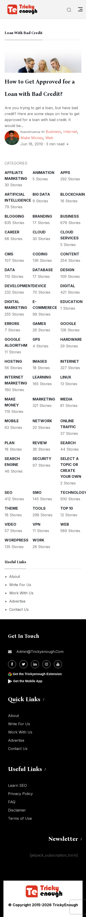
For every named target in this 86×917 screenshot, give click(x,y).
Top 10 (66, 508)
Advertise (17, 601)
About (14, 576)
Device (39, 286)
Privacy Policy (20, 793)
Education (71, 301)
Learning (42, 377)
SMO (37, 492)
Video (10, 524)
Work (38, 540)
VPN (36, 524)
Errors (12, 323)
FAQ (11, 802)
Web (49, 137)
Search (68, 443)
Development (19, 286)
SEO (8, 492)
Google (68, 323)
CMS (9, 254)
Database (43, 270)
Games (39, 323)
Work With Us (21, 593)
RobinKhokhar (30, 132)
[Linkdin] (35, 664)
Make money (31, 137)
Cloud (39, 232)
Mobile (12, 421)
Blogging (14, 216)
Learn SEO (17, 785)
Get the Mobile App (27, 681)
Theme (11, 508)
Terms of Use (20, 818)
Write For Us (20, 584)
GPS (36, 339)
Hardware (71, 339)
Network (42, 421)
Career (12, 232)
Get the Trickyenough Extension (37, 674)
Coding (40, 254)
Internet (70, 131)
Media (66, 399)
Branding (42, 216)
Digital (67, 286)
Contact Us (19, 609)
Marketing (44, 399)
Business (53, 131)
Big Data (41, 194)
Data (10, 270)
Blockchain (72, 194)
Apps (65, 172)
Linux (65, 377)
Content (69, 254)
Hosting (13, 361)
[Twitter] (23, 664)
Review (40, 443)
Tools (39, 508)
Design (67, 270)
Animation (43, 172)
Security (42, 458)
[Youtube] (58, 664)
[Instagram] (46, 664)
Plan (9, 443)
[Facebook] (12, 664)
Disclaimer (17, 810)
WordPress (16, 540)
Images (40, 361)
